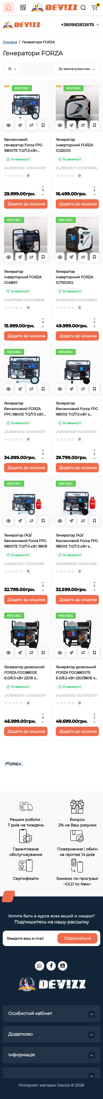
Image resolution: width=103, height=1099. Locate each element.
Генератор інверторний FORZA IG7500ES (74, 277)
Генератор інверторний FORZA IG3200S (74, 145)
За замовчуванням (77, 69)
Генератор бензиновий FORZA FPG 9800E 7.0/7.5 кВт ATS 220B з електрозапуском (23, 409)
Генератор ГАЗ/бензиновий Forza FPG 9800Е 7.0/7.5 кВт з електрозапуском (77, 541)
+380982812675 (77, 24)
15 (12, 69)
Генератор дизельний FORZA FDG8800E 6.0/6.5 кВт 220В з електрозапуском (24, 673)
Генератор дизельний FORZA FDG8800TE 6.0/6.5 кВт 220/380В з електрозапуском (76, 673)
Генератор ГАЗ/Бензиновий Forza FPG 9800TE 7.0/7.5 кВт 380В (25, 540)
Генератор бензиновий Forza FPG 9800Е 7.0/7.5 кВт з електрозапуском (77, 409)
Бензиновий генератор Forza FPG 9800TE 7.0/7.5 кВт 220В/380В (23, 145)
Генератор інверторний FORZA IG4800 (22, 277)
